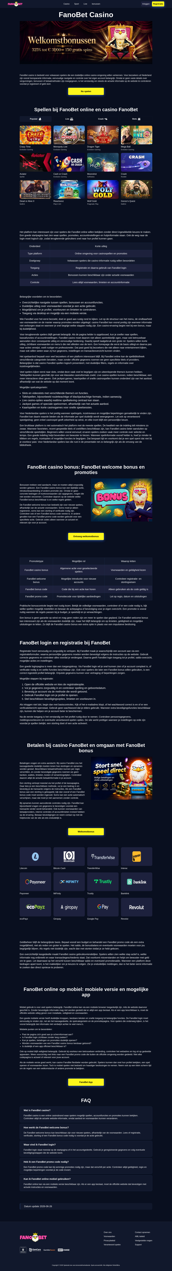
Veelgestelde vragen (143, 1241)
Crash (102, 119)
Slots (136, 119)
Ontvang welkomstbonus (86, 536)
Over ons (108, 1232)
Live (85, 4)
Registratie (158, 4)
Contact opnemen (142, 1232)
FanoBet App (86, 1082)
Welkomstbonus (86, 831)
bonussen (96, 4)
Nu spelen (86, 91)
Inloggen (146, 4)
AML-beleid (140, 1236)
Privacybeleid (109, 1241)
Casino (67, 4)
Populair (35, 119)
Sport (76, 4)
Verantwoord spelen (112, 1245)
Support (138, 1245)
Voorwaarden (109, 1236)
